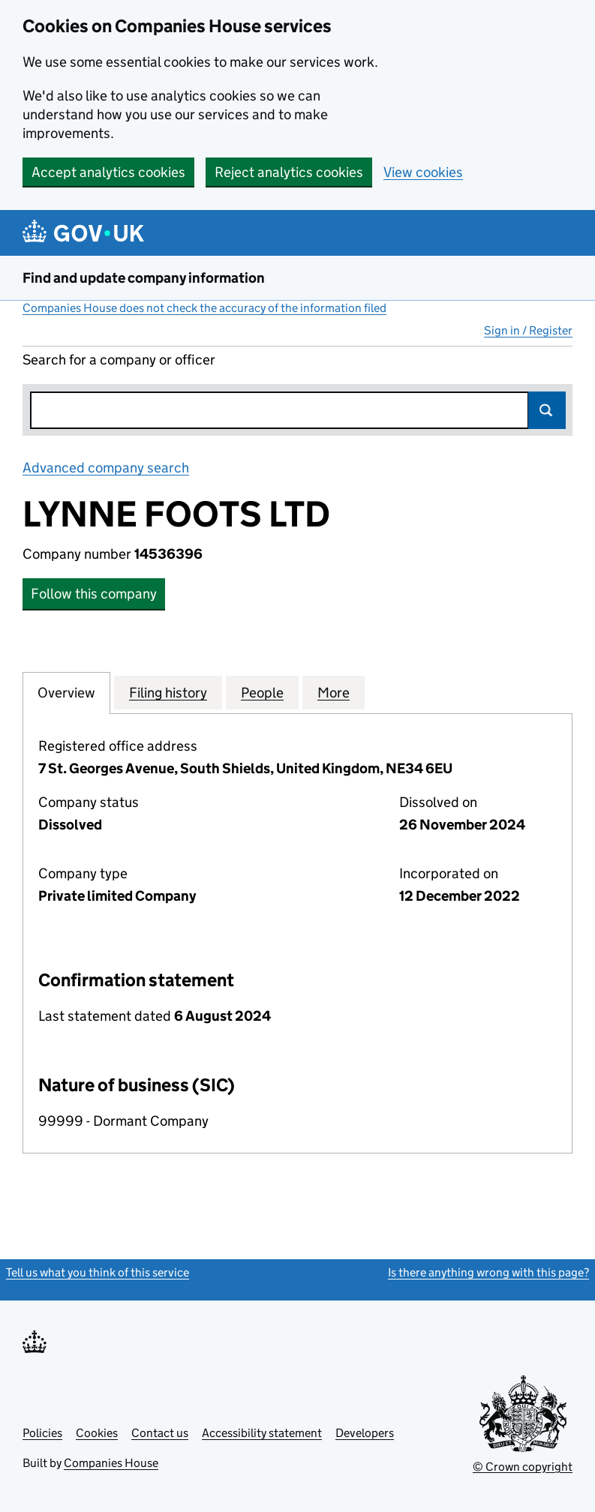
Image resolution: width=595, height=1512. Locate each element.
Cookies (97, 1433)
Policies (42, 1433)
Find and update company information (144, 277)
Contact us (159, 1433)
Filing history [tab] (168, 692)
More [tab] (333, 692)
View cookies (423, 172)
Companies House (111, 1463)
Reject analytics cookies (289, 172)
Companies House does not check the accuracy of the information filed (204, 308)
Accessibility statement (262, 1433)
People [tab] (262, 692)
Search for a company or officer (119, 359)
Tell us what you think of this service (97, 1272)
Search (547, 410)
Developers (364, 1433)
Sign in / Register (528, 330)
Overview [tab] (66, 692)
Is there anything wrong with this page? (488, 1272)
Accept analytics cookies (108, 172)
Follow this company (94, 593)
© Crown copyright (522, 1467)
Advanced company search (106, 467)
